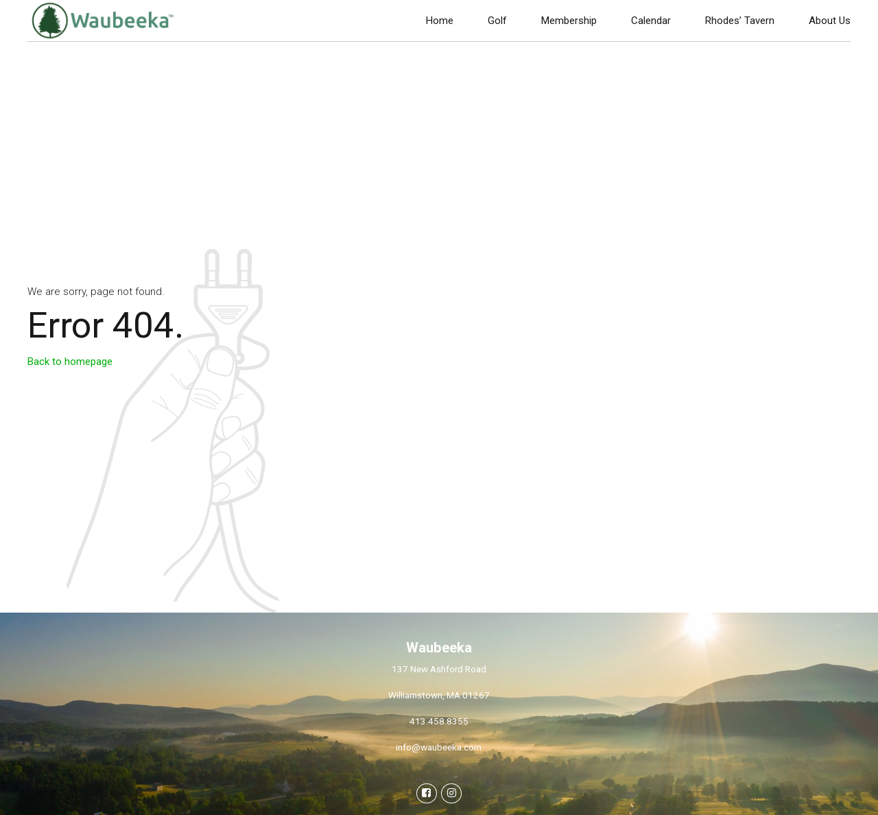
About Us (830, 20)
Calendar (651, 20)
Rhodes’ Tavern (739, 20)
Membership (569, 20)
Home (439, 20)
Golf (497, 20)
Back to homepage (69, 361)
